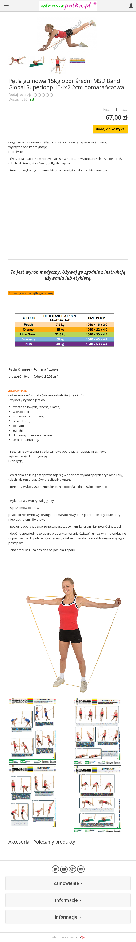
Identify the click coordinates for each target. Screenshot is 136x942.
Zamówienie (68, 883)
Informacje (68, 900)
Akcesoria (18, 842)
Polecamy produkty (54, 842)
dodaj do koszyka (110, 129)
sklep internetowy (68, 937)
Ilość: (106, 109)
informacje (68, 917)
